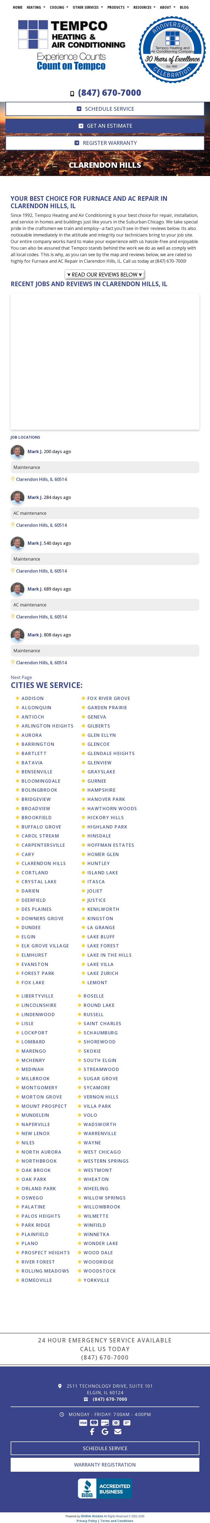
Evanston (35, 964)
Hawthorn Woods (112, 809)
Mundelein (35, 1115)
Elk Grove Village (45, 946)
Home (17, 7)
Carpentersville (43, 845)
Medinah (33, 1069)
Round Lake (99, 1005)
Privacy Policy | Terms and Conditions (105, 1521)
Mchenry (33, 1060)
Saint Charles (103, 1024)
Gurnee (97, 781)
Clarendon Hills (44, 863)
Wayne (92, 1143)
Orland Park (39, 1189)
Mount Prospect (44, 1106)
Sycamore (97, 1088)
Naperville (36, 1124)
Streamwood (101, 1069)
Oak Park (34, 1179)
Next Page (21, 677)
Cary (28, 854)
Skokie (92, 1051)
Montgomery (40, 1088)
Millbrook (36, 1079)
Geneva (97, 717)
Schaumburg (101, 1033)
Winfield (95, 1225)
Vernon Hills (101, 1097)
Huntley (99, 863)
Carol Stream (40, 836)
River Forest (38, 1262)
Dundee (31, 927)
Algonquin (37, 708)
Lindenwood (38, 1015)
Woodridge (99, 1262)
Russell (94, 1015)
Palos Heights (41, 1216)
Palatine (33, 1207)
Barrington (38, 744)
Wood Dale (98, 1253)
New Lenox (36, 1133)
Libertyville (38, 996)
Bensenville (37, 772)
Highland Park (108, 827)
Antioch (33, 717)
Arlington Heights (48, 726)
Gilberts (99, 726)
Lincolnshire (39, 1005)
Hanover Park (107, 799)
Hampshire (102, 790)
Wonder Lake (101, 1243)
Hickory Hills (106, 818)
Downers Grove (43, 918)
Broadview (36, 809)
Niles (28, 1143)
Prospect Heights (46, 1253)
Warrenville (100, 1133)
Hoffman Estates (111, 845)
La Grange (101, 927)
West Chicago (102, 1152)
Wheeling (96, 1189)
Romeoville (37, 1280)
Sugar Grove (101, 1079)
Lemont (98, 983)
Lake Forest (103, 946)
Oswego (32, 1198)
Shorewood (100, 1042)
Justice (97, 900)
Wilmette (96, 1216)
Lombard (34, 1042)
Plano (30, 1243)
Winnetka (97, 1234)
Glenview (100, 763)
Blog (184, 7)
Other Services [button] (86, 7)
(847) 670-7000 (105, 1357)
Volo (90, 1115)
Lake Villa (101, 964)
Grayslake (102, 772)
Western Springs (106, 1161)
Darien (30, 891)
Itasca (96, 882)
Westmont (98, 1170)
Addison (33, 698)
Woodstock (100, 1271)
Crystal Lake (39, 882)
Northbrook (39, 1161)
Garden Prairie (107, 708)
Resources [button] (143, 7)
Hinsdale (99, 836)
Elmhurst (35, 955)
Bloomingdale (41, 781)
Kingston (100, 918)
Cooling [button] (57, 7)
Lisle (28, 1024)
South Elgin (100, 1060)
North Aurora (42, 1152)
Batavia (32, 763)
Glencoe (99, 744)
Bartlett (34, 753)
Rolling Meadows (45, 1271)
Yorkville (97, 1280)
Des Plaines (37, 909)
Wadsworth (100, 1124)
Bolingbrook (40, 790)
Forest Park (38, 973)
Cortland (35, 873)
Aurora (32, 735)
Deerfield (34, 900)
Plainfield (35, 1234)
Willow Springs (105, 1198)
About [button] (166, 7)
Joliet (95, 891)
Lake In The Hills (110, 955)
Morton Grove (42, 1097)
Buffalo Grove (42, 827)
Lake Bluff (101, 937)
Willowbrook (102, 1207)
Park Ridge (36, 1225)
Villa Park (97, 1106)
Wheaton (96, 1179)
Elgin (29, 937)
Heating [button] (34, 7)
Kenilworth (104, 909)
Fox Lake (33, 983)
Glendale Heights (111, 753)
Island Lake (103, 873)
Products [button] (116, 7)
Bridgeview (36, 799)
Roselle (94, 996)
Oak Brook (36, 1170)
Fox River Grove (109, 698)
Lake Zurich (103, 973)
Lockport (35, 1033)
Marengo (34, 1051)
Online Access (92, 1516)
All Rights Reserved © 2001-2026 (124, 1516)
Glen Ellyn (102, 735)
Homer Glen (103, 854)
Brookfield (37, 818)
